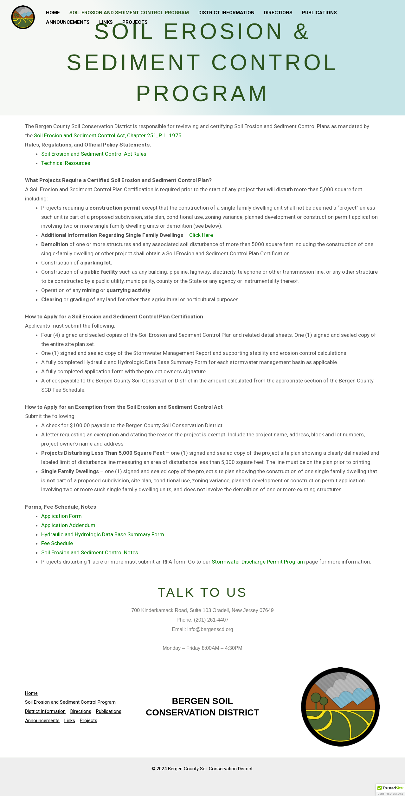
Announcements (68, 22)
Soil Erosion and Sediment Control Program (129, 13)
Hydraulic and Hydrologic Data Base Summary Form (102, 534)
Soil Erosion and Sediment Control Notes (89, 552)
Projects (135, 22)
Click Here (201, 235)
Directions (278, 13)
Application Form (61, 516)
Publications (319, 13)
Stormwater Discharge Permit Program (258, 561)
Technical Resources (65, 163)
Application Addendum (68, 525)
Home (53, 13)
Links (106, 22)
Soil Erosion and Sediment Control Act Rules (93, 154)
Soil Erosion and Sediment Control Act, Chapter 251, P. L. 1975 (108, 135)
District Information (226, 13)
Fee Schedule (57, 543)
